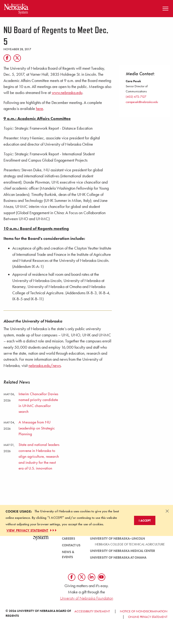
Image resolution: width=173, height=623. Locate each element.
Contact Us (71, 545)
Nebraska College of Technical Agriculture (130, 544)
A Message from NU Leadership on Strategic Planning (37, 428)
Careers (68, 538)
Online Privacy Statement (147, 617)
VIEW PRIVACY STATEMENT (32, 530)
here (39, 108)
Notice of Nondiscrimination (143, 611)
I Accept (145, 520)
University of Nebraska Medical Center (122, 551)
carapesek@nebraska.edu (142, 102)
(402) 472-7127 (136, 96)
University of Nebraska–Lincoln (117, 538)
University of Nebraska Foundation (86, 598)
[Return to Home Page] (16, 8)
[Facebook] (7, 58)
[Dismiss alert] (167, 511)
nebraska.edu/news (45, 365)
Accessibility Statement (92, 611)
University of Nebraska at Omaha (118, 557)
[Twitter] (17, 58)
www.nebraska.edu (67, 92)
